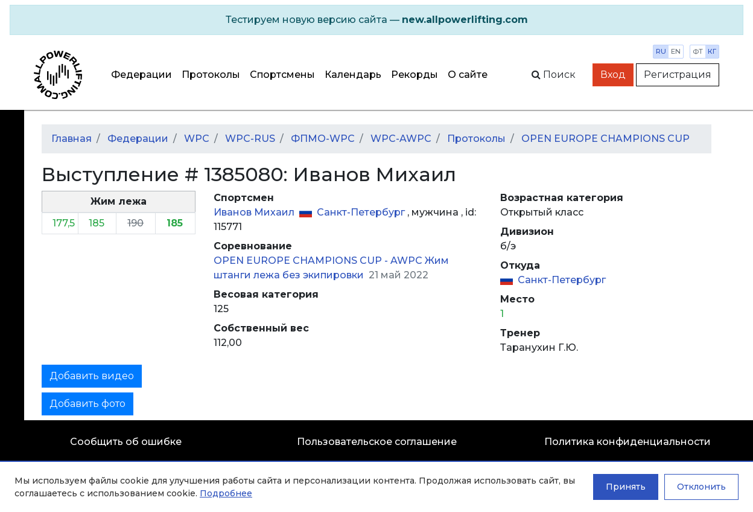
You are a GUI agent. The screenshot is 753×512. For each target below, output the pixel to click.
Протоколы (211, 74)
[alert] (376, 20)
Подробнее (226, 493)
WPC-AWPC (400, 138)
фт (698, 51)
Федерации (141, 74)
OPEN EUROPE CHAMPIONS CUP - (302, 260)
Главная (71, 138)
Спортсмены (282, 74)
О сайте (468, 74)
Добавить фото (87, 403)
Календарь (353, 74)
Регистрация (677, 74)
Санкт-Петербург (362, 212)
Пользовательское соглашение (377, 441)
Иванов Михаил (255, 212)
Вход (613, 74)
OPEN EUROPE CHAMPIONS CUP (605, 138)
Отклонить (701, 486)
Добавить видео (91, 376)
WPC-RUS (250, 138)
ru (661, 51)
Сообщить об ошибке (126, 441)
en (676, 51)
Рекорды (414, 74)
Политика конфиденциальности (627, 441)
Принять (626, 486)
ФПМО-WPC (323, 138)
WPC (196, 138)
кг (712, 51)
